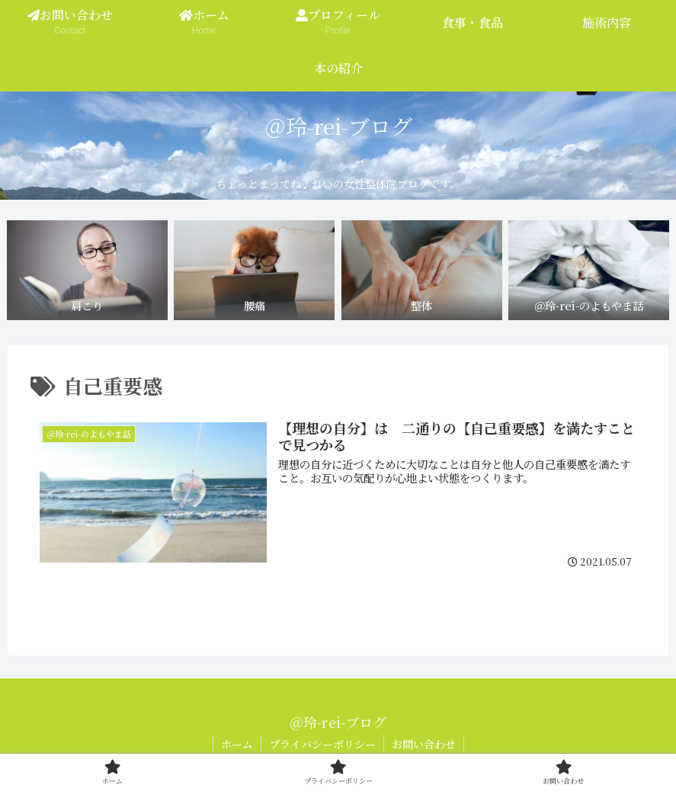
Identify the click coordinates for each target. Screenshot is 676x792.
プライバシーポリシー (322, 744)
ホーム (237, 744)
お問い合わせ (424, 744)
